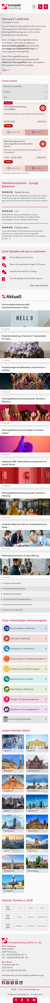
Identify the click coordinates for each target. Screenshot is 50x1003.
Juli (19, 917)
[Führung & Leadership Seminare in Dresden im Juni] (40, 6)
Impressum (37, 994)
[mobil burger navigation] (34, 6)
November (30, 926)
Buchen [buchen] (36, 132)
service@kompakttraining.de (31, 975)
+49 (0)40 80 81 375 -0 (16, 955)
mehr (5, 70)
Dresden (8, 126)
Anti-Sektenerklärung (28, 989)
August (31, 917)
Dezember (42, 926)
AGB (13, 989)
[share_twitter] (28, 1000)
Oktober (19, 926)
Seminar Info (13, 132)
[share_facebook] (22, 1000)
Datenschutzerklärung (18, 994)
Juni (42, 908)
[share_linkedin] (34, 1000)
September (42, 917)
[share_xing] (16, 1000)
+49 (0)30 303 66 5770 (16, 970)
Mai (31, 908)
